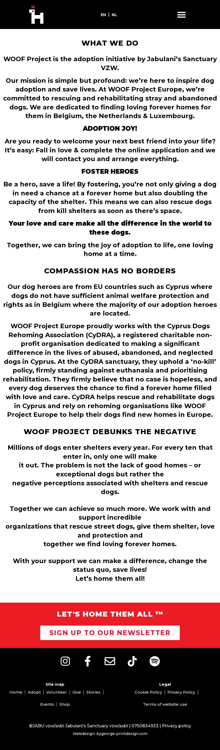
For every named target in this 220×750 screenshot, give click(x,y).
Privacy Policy (181, 692)
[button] (181, 15)
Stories (93, 692)
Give (77, 692)
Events (47, 704)
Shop (64, 704)
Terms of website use (165, 704)
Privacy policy (176, 725)
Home (15, 692)
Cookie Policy (148, 692)
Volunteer (56, 692)
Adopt (34, 692)
